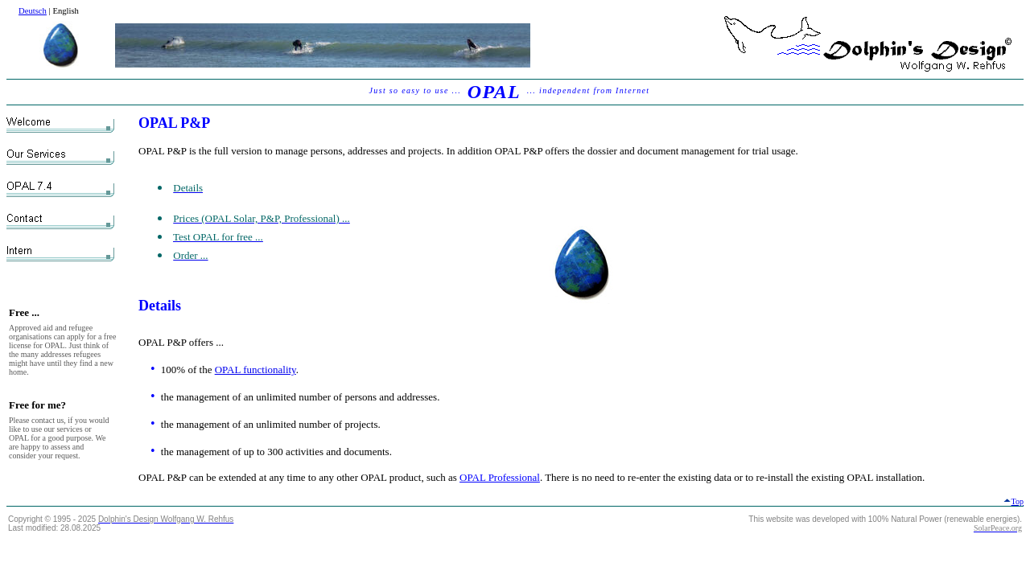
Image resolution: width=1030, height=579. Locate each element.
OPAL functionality (255, 369)
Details (159, 306)
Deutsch (33, 10)
